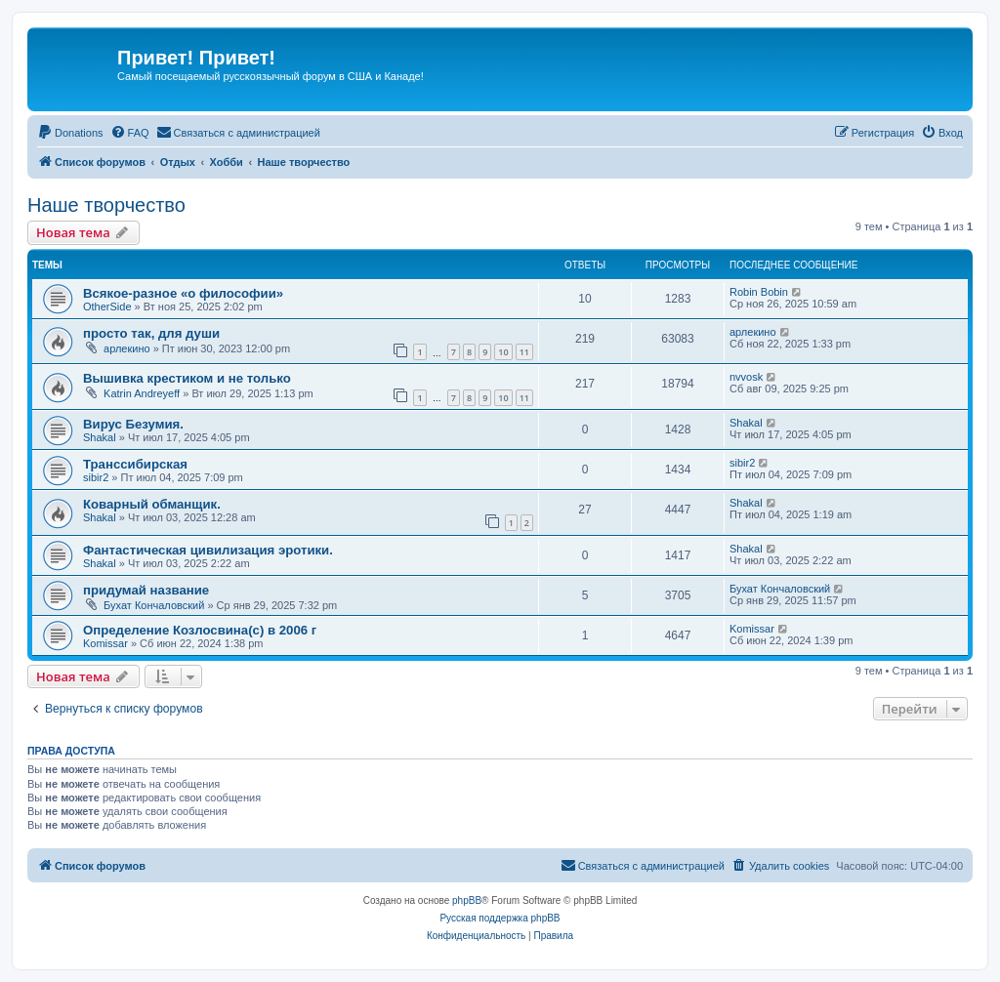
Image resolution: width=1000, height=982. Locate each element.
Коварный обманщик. (152, 504)
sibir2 (95, 477)
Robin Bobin (758, 292)
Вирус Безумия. (133, 424)
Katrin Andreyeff (142, 393)
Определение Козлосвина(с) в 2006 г (199, 630)
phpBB (466, 900)
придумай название (146, 590)
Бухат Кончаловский (154, 605)
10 (503, 352)
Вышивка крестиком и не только (187, 378)
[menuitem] (70, 132)
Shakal (99, 437)
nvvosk (746, 377)
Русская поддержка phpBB (499, 918)
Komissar (105, 643)
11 (524, 352)
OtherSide (107, 306)
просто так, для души (151, 333)
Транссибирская (135, 464)
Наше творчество (106, 205)
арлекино (127, 348)
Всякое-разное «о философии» (183, 293)
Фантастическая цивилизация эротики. (208, 550)
